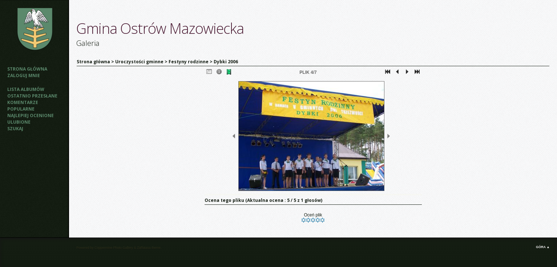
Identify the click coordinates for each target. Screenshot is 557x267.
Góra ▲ (543, 247)
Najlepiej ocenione (30, 115)
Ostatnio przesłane (32, 96)
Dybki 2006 (226, 62)
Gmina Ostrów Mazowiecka (160, 28)
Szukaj (15, 128)
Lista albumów (25, 89)
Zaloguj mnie (23, 75)
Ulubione (19, 122)
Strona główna (27, 69)
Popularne (21, 109)
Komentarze (22, 102)
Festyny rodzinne (189, 62)
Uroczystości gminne (139, 62)
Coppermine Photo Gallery (113, 248)
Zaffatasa (143, 248)
